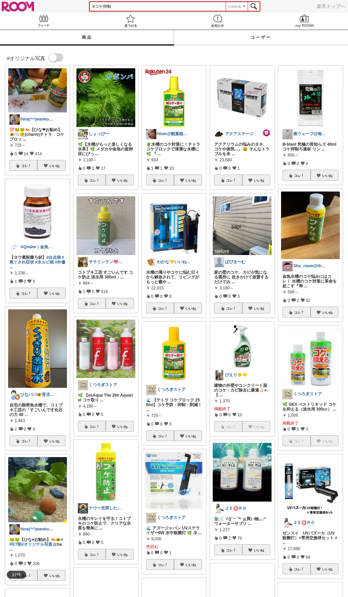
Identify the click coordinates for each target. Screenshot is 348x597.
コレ (26, 165)
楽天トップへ (331, 6)
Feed (43, 21)
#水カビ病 (44, 262)
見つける (130, 21)
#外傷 (60, 262)
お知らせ (217, 21)
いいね (54, 165)
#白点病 (53, 257)
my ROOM (304, 21)
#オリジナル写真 (36, 544)
